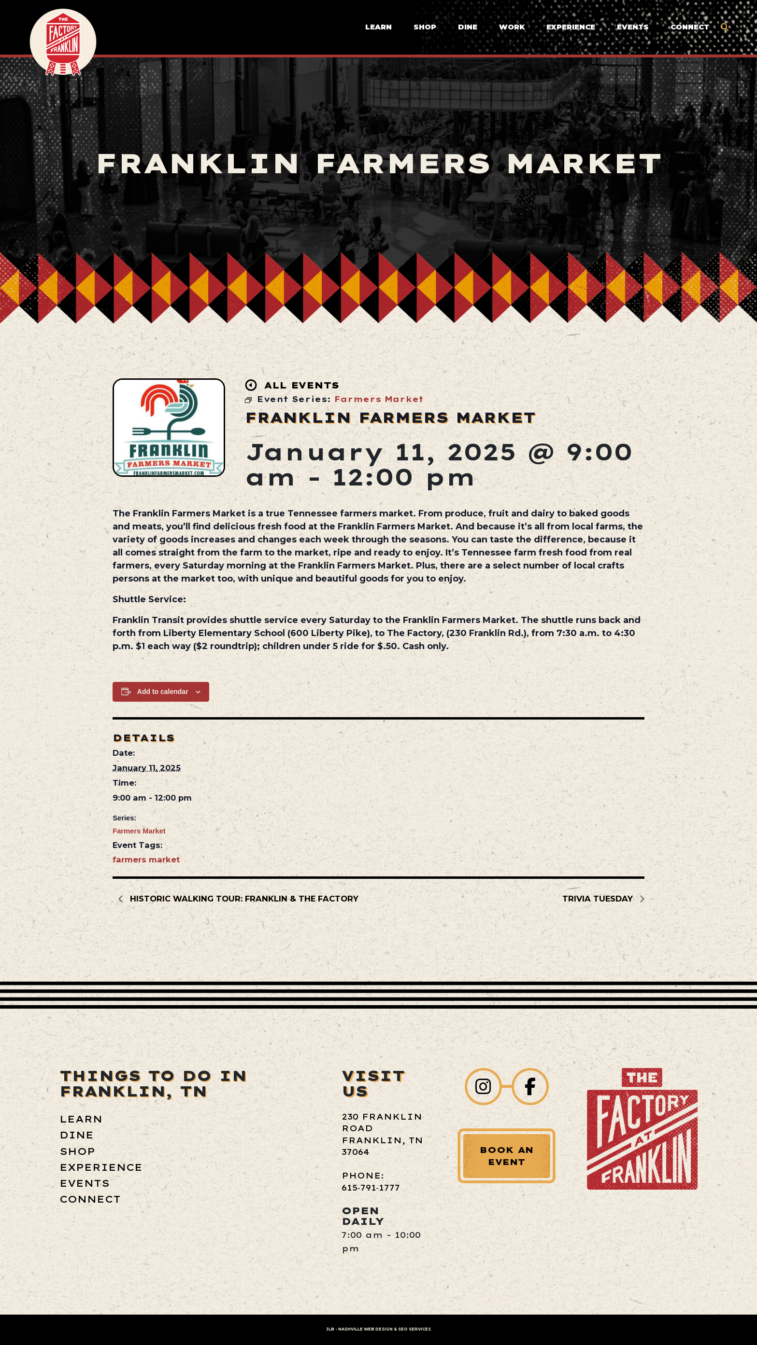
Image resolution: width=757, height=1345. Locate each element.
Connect (690, 27)
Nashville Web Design (365, 1329)
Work (512, 27)
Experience (570, 27)
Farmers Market (139, 831)
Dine (467, 27)
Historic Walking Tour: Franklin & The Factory (243, 898)
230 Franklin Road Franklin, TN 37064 (382, 1134)
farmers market (146, 859)
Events (633, 27)
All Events (292, 385)
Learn (378, 27)
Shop (425, 27)
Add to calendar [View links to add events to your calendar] (162, 691)
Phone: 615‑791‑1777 (371, 1181)
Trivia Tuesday (598, 898)
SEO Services (414, 1329)
